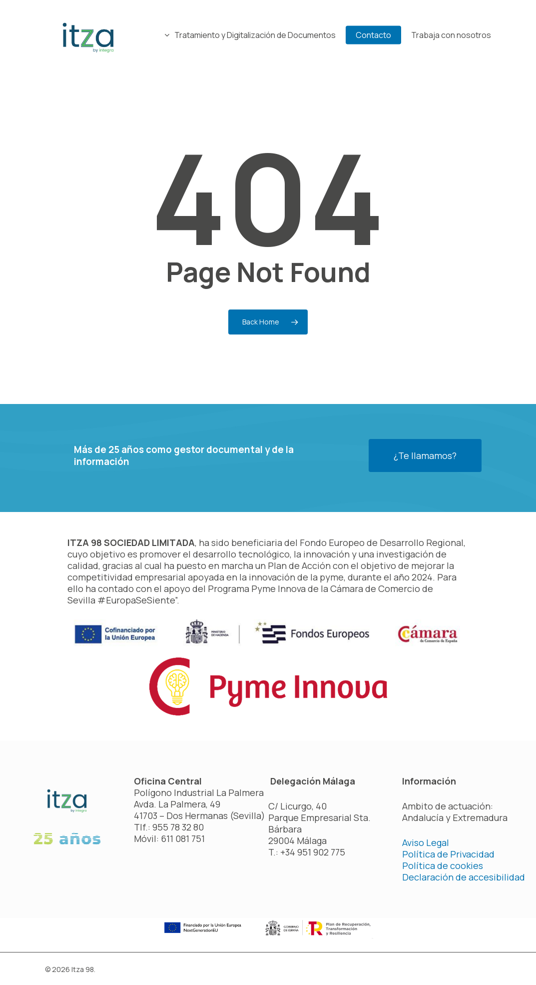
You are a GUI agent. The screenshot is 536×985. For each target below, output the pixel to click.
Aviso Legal (425, 842)
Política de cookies (442, 866)
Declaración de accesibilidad (463, 877)
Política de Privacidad (448, 854)
